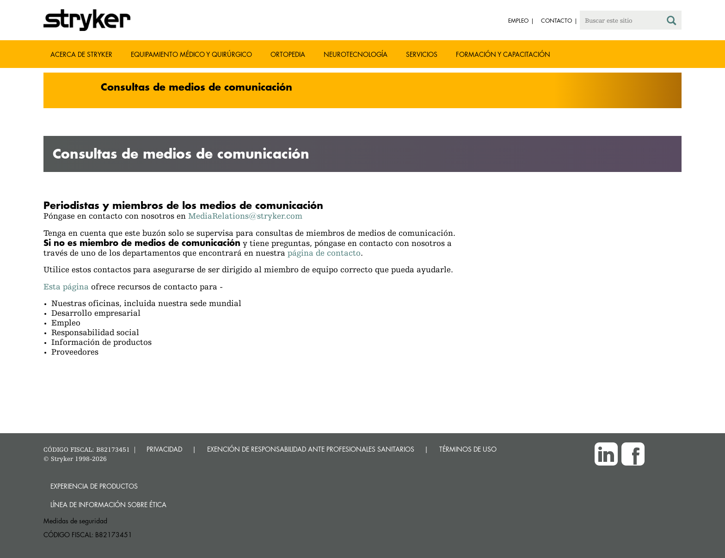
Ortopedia (287, 54)
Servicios (421, 54)
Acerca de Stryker (81, 54)
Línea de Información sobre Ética (108, 504)
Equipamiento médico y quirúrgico (191, 54)
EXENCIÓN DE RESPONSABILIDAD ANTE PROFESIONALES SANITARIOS (310, 449)
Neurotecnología (355, 54)
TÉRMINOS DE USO (468, 449)
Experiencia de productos (94, 486)
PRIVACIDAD (164, 449)
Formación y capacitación (503, 54)
